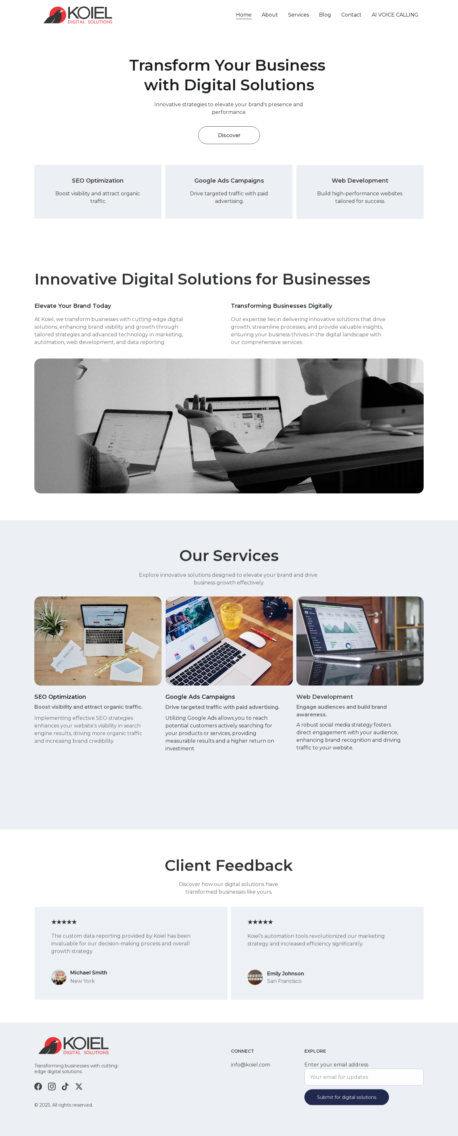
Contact (351, 15)
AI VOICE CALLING (395, 15)
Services (298, 15)
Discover (229, 135)
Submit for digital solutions (346, 1101)
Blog (325, 15)
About (270, 15)
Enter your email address (336, 1069)
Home (244, 15)
